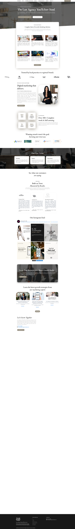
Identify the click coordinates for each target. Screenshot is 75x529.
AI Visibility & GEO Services (29, 2)
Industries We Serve (41, 2)
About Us (52, 2)
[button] (13, 146)
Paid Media (19, 2)
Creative (35, 2)
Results (47, 2)
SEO (23, 2)
